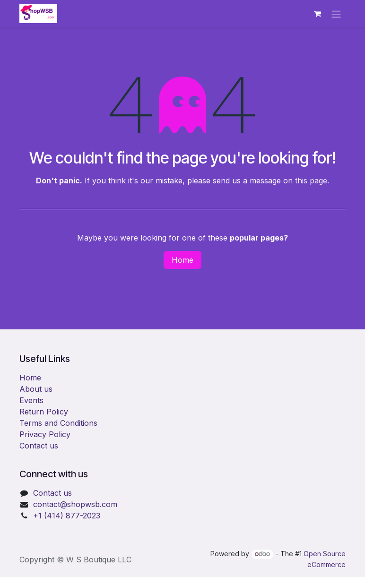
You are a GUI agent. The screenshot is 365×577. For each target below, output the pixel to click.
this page (311, 180)
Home (182, 260)
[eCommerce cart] (317, 13)
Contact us (38, 445)
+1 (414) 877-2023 (66, 515)
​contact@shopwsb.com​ (75, 504)
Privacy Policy (44, 434)
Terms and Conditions (58, 423)
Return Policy (43, 411)
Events (31, 400)
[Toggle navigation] (336, 14)
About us (35, 389)
